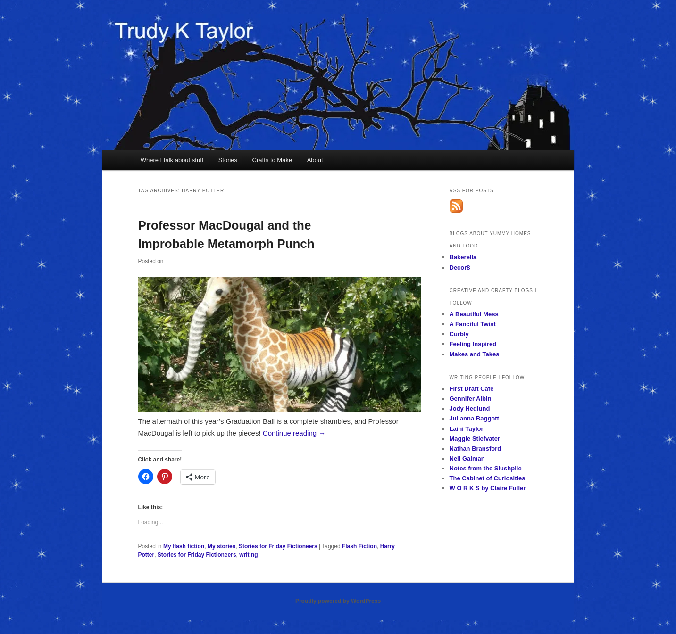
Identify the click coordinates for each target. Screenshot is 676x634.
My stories (221, 546)
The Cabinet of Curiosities (488, 478)
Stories (227, 160)
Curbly (459, 334)
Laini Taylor (467, 428)
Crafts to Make (272, 160)
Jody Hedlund (470, 408)
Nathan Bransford (475, 448)
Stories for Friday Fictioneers (278, 546)
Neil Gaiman (467, 458)
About (315, 160)
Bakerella (463, 257)
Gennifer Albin (471, 398)
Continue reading (294, 433)
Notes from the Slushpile (486, 468)
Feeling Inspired (473, 343)
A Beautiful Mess (474, 314)
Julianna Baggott (474, 418)
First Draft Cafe (472, 388)
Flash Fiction (359, 546)
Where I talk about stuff (172, 160)
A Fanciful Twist (473, 324)
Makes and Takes (475, 354)
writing (248, 555)
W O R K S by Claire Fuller (488, 488)
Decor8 (460, 267)
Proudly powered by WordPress (338, 601)
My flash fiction (183, 546)
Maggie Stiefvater (475, 438)
